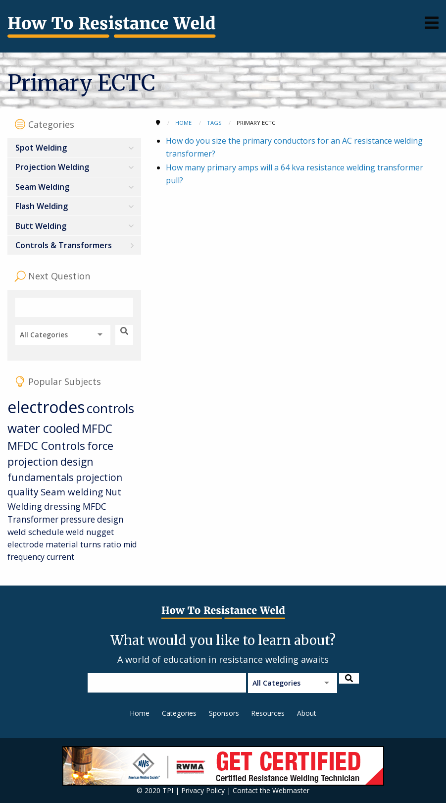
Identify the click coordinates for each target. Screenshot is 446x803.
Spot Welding (41, 147)
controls (110, 408)
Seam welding (72, 491)
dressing (62, 506)
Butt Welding (40, 225)
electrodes (46, 407)
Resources (268, 713)
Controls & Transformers (63, 245)
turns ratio (100, 544)
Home (139, 713)
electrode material (42, 544)
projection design (50, 462)
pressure (77, 519)
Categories (179, 713)
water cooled (43, 428)
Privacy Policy (203, 790)
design (110, 519)
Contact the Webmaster (271, 790)
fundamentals (40, 477)
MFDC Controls (46, 445)
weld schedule (35, 531)
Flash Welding (41, 206)
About (306, 713)
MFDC (97, 428)
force (100, 445)
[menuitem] (74, 148)
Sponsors (224, 713)
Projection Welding (52, 166)
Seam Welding (42, 186)
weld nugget (90, 531)
